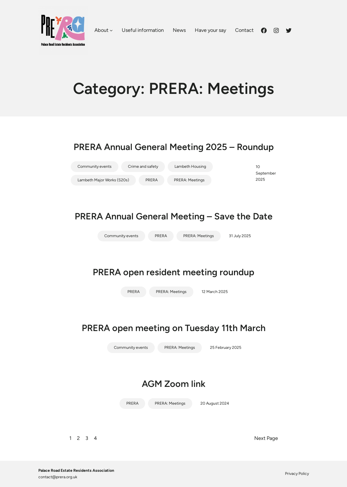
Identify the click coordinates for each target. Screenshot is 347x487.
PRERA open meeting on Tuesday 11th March (174, 328)
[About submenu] (111, 30)
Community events (95, 166)
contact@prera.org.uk (57, 477)
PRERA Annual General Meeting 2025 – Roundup (174, 147)
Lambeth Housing (190, 166)
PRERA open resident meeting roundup (173, 272)
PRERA (151, 180)
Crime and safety (143, 166)
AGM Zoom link (173, 383)
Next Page (266, 438)
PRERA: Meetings (189, 180)
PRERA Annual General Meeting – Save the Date (174, 216)
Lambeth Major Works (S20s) (103, 180)
